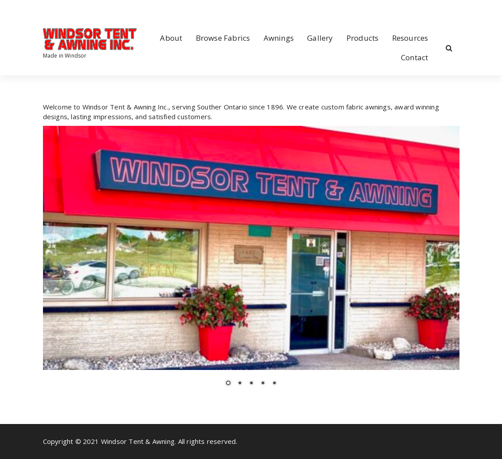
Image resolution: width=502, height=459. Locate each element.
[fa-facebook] (45, 9)
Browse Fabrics (223, 38)
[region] (251, 261)
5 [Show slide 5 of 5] (274, 384)
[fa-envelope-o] (72, 9)
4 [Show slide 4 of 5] (263, 384)
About (171, 38)
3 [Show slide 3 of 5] (251, 384)
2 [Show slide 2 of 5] (240, 384)
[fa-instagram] (57, 9)
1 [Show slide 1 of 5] (228, 384)
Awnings (279, 38)
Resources (410, 38)
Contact (414, 57)
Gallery (320, 38)
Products (362, 38)
